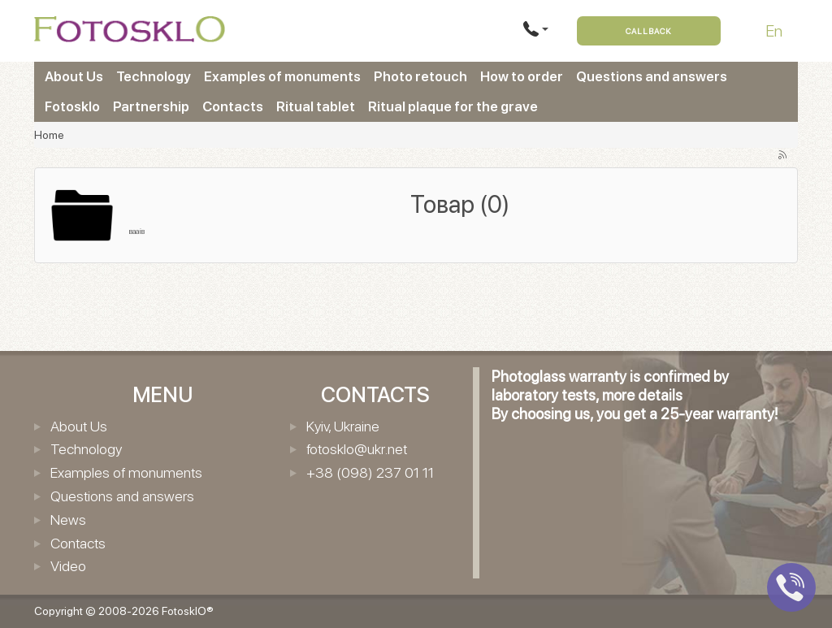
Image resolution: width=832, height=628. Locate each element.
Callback (649, 31)
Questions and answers (651, 76)
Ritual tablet (315, 106)
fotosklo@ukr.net (356, 448)
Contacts (232, 106)
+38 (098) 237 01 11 (370, 472)
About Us (74, 76)
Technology (153, 76)
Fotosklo (72, 106)
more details (642, 395)
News (68, 519)
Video (68, 565)
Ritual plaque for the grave (453, 106)
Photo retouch (420, 76)
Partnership (151, 106)
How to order (521, 76)
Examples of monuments (282, 76)
